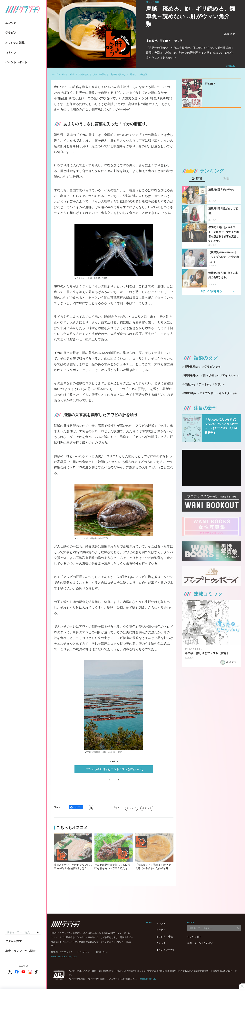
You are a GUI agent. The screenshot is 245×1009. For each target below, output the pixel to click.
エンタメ (10, 22)
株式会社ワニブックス (62, 952)
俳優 (189, 384)
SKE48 (190, 393)
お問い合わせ (102, 952)
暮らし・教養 (68, 74)
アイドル (230, 375)
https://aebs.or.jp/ (148, 979)
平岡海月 (191, 375)
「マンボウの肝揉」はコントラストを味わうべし (113, 769)
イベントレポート (16, 62)
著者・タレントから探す (20, 950)
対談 (220, 384)
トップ (54, 74)
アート (205, 384)
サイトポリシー (84, 952)
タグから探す (13, 941)
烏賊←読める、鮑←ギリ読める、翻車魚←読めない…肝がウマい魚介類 (112, 74)
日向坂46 (210, 375)
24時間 (197, 178)
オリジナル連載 (14, 42)
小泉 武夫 (229, 34)
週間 (226, 178)
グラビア (10, 32)
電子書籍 (192, 366)
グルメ (147, 808)
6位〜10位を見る (211, 291)
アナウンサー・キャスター (218, 393)
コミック (10, 52)
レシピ (132, 808)
